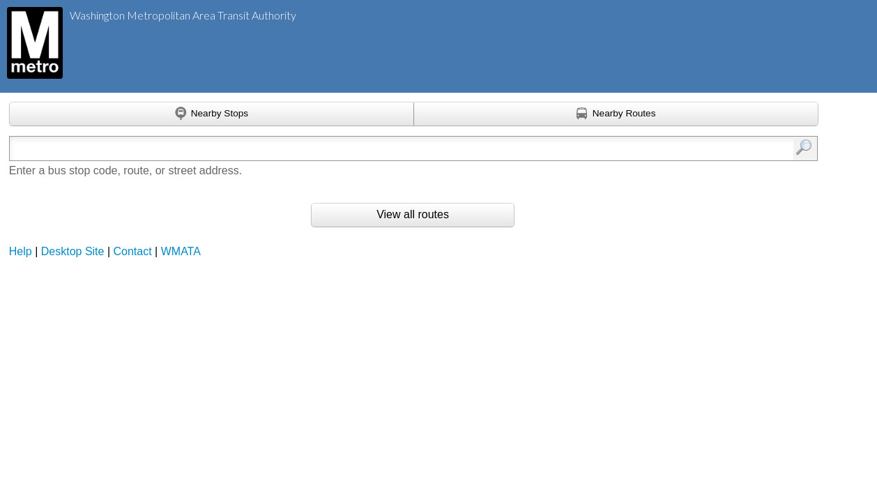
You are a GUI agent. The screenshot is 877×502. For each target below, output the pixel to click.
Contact (133, 251)
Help (20, 251)
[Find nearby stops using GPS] (211, 114)
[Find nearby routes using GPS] (616, 114)
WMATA (181, 251)
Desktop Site (73, 251)
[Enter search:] (355, 148)
